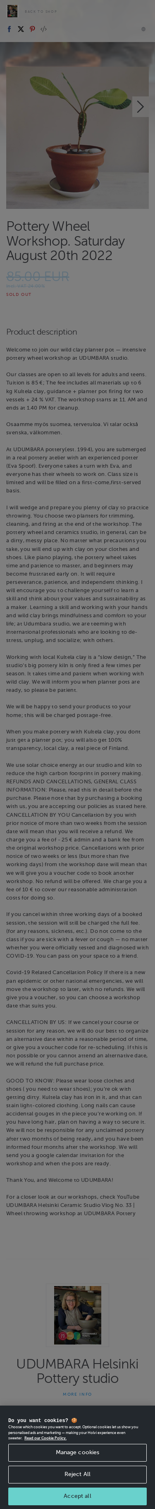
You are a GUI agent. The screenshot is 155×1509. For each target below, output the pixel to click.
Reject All (77, 1476)
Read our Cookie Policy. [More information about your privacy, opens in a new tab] (45, 1441)
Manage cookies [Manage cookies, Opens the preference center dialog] (78, 1455)
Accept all (77, 1498)
